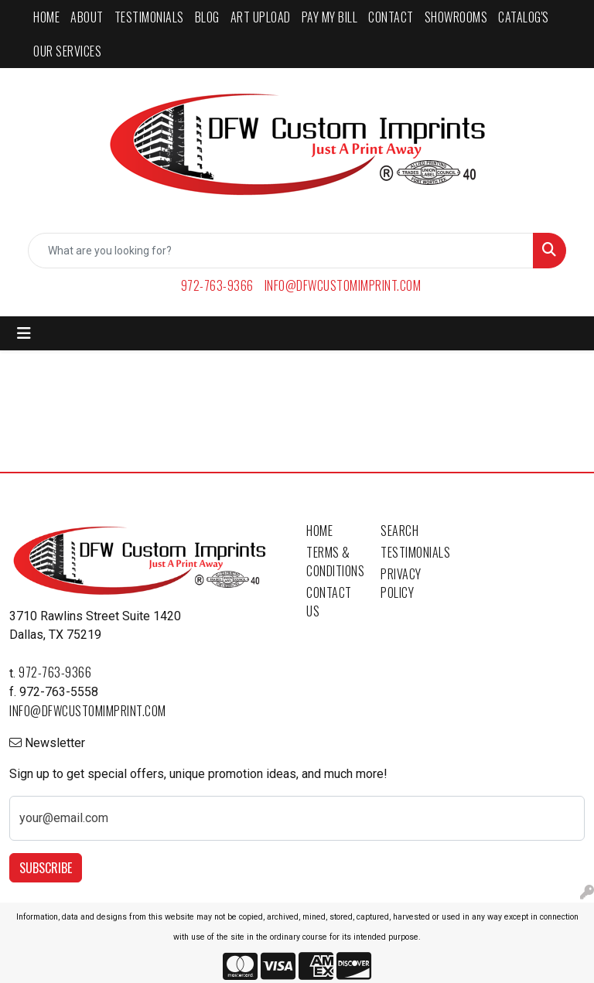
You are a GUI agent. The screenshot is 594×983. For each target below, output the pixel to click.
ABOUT (87, 17)
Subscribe (45, 867)
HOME (46, 17)
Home (319, 530)
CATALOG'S (523, 17)
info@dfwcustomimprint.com (343, 285)
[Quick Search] (281, 250)
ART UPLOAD (260, 17)
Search (399, 530)
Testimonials (408, 552)
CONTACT (391, 17)
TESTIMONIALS (149, 17)
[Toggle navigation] (24, 333)
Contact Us (329, 601)
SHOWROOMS (456, 17)
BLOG (207, 17)
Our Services (67, 51)
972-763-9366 (217, 285)
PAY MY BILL (330, 17)
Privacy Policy (401, 583)
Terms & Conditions (334, 561)
